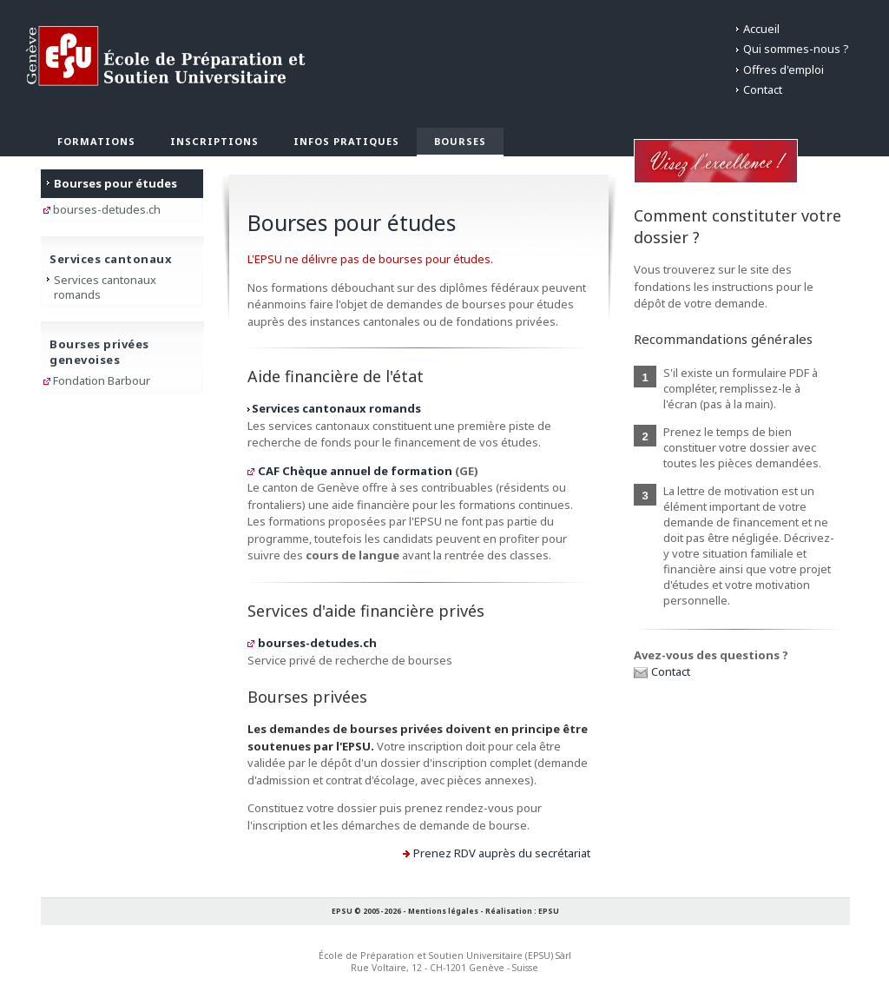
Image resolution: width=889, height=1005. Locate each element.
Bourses (460, 141)
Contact (762, 89)
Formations (96, 141)
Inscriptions (214, 141)
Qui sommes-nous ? (796, 48)
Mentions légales (443, 911)
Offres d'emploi (783, 69)
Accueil (761, 28)
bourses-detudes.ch (317, 643)
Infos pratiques (346, 141)
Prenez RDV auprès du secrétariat (501, 853)
